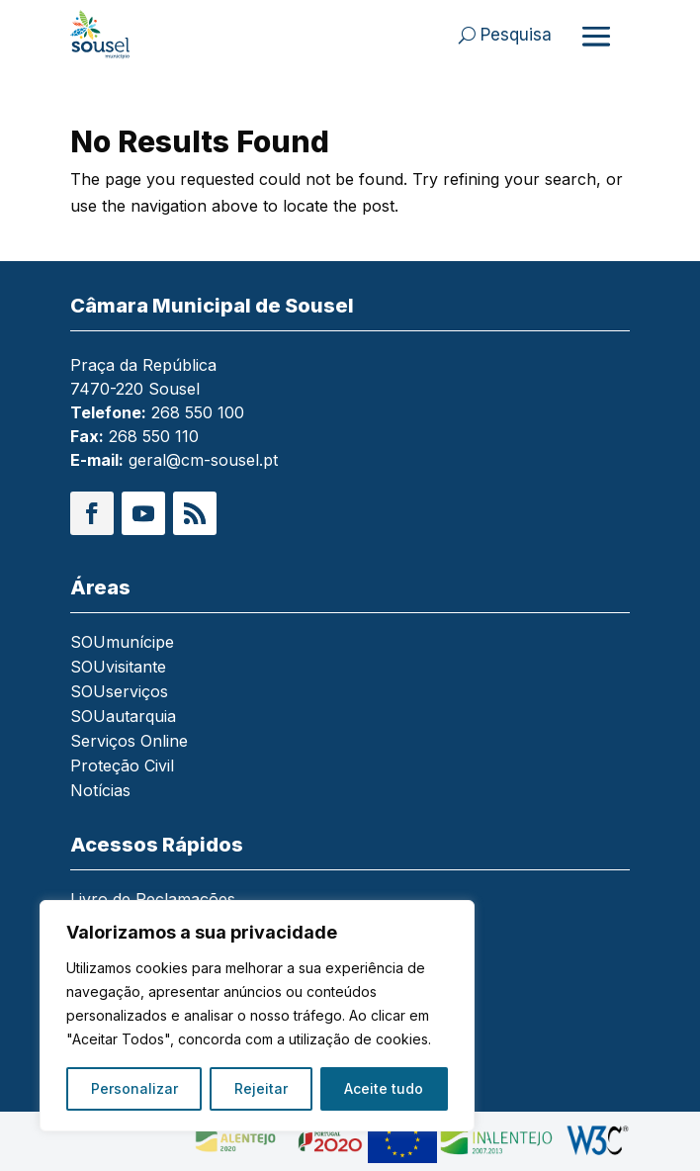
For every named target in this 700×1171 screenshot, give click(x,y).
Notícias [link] (100, 791)
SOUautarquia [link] (123, 717)
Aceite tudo (383, 1088)
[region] (257, 1015)
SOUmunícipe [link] (122, 643)
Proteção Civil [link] (122, 767)
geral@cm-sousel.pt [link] (203, 460)
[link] (126, 34)
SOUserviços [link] (119, 692)
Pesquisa (516, 35)
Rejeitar (261, 1088)
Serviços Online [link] (129, 742)
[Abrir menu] (596, 35)
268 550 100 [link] (197, 412)
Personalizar (134, 1088)
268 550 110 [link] (154, 436)
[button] (92, 513)
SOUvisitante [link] (118, 668)
